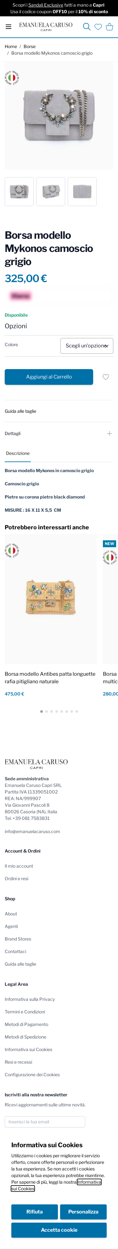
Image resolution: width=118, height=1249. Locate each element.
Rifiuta (34, 1212)
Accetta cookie (59, 1230)
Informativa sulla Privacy (30, 999)
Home (11, 46)
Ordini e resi (16, 878)
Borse (30, 46)
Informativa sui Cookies (28, 1049)
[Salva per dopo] (105, 377)
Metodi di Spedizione (25, 1036)
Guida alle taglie (20, 964)
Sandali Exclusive (45, 5)
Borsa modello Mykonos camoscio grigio (52, 53)
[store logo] (45, 27)
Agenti (11, 926)
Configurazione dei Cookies (32, 1074)
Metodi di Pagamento (26, 1024)
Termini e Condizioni (25, 1011)
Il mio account (19, 866)
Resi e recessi (18, 1062)
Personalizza (83, 1212)
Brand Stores (18, 938)
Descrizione (18, 453)
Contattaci (15, 951)
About (11, 913)
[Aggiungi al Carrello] (49, 377)
